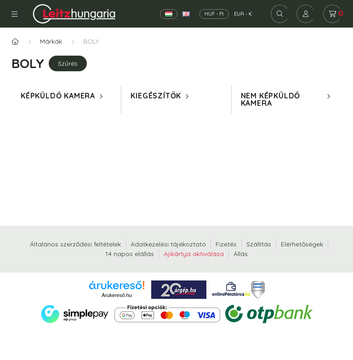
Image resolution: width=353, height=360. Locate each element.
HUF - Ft (214, 14)
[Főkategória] (15, 41)
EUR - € (243, 14)
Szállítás (258, 244)
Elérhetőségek (302, 244)
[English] (186, 14)
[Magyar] (168, 14)
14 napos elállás (129, 254)
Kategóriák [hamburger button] (14, 14)
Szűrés (68, 63)
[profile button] (305, 14)
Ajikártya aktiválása (194, 254)
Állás (240, 254)
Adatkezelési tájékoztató (168, 244)
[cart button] (332, 14)
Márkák (51, 41)
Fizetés (226, 244)
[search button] (280, 14)
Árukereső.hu (116, 295)
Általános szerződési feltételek (75, 244)
